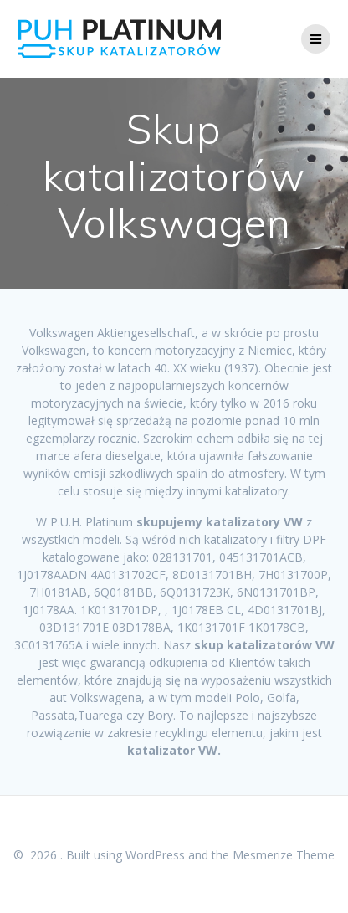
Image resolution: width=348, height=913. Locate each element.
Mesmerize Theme (284, 855)
